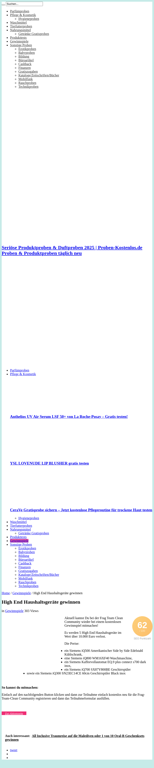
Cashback (24, 64)
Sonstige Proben (21, 45)
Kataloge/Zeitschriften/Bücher (38, 75)
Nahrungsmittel (20, 30)
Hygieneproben (28, 19)
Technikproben (28, 86)
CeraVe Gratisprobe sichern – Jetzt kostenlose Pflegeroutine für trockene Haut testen (81, 510)
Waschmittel (18, 22)
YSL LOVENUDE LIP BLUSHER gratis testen (49, 463)
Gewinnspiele (19, 41)
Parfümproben (19, 11)
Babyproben (26, 52)
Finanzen (24, 68)
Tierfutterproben (21, 26)
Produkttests (18, 37)
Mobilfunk (25, 79)
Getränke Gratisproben (33, 34)
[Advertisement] (49, 315)
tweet (13, 750)
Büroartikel (26, 60)
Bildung (23, 56)
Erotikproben (27, 49)
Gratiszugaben (28, 71)
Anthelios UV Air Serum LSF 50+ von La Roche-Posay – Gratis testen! (69, 416)
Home (6, 593)
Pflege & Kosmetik (23, 15)
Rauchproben (27, 83)
